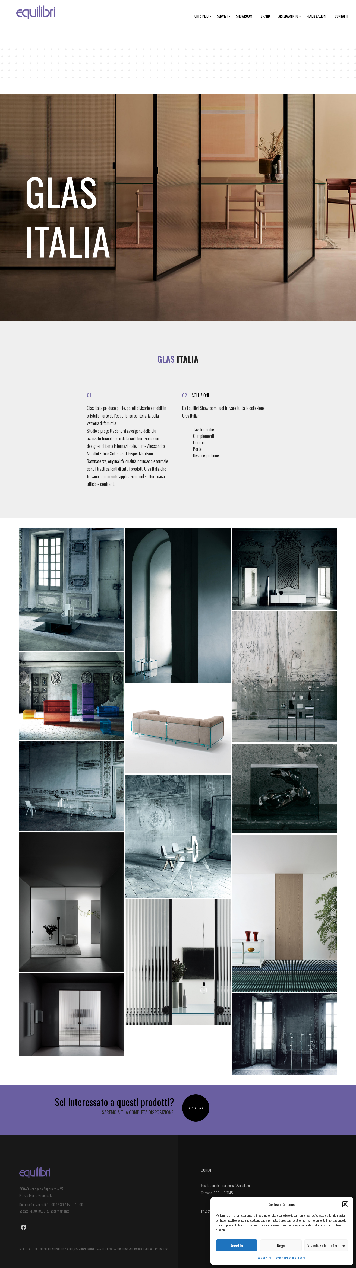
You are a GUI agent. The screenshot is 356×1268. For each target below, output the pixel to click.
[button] (345, 1204)
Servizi (224, 16)
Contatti (341, 16)
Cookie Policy (263, 1258)
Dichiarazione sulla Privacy (289, 1258)
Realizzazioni (316, 16)
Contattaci (196, 1107)
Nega (281, 1245)
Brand (265, 16)
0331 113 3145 (223, 1193)
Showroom (244, 16)
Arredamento (289, 16)
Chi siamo (203, 16)
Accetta (236, 1245)
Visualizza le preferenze (326, 1245)
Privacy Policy (210, 1211)
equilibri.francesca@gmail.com (230, 1185)
